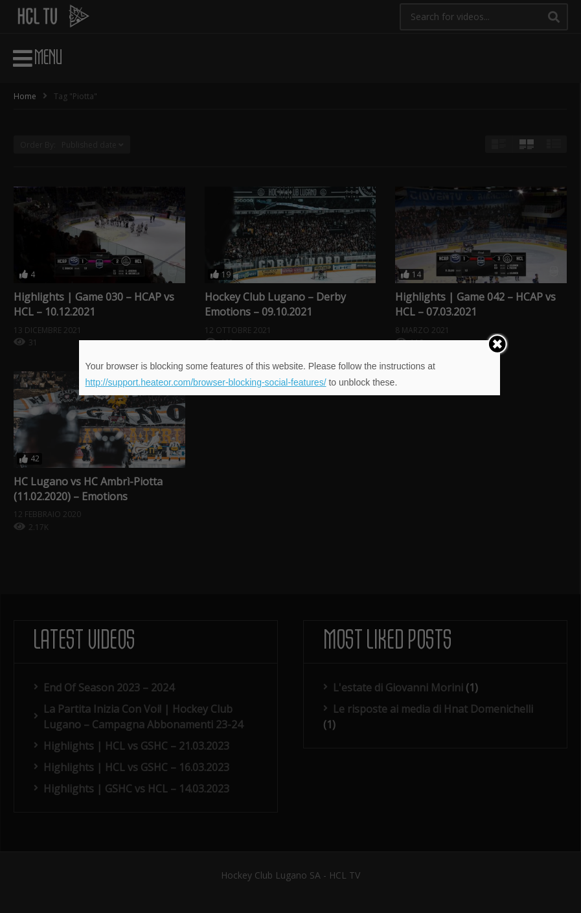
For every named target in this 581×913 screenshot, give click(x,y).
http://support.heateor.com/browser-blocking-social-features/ (205, 382)
